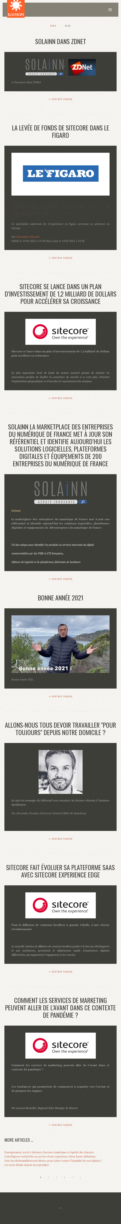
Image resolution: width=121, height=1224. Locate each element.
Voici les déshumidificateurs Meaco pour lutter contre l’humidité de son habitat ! (53, 1160)
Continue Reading (62, 99)
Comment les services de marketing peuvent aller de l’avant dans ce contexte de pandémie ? (60, 1007)
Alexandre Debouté (28, 236)
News (53, 25)
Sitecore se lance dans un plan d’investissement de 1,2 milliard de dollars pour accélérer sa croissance (60, 294)
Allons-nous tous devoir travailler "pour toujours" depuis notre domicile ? (60, 728)
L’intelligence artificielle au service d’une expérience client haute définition (49, 1156)
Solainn (16, 510)
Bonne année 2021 (60, 597)
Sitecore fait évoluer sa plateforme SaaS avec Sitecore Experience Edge (60, 871)
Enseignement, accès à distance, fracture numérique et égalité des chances (49, 1152)
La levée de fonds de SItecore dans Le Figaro (60, 131)
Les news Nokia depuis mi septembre (26, 1165)
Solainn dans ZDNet (60, 41)
